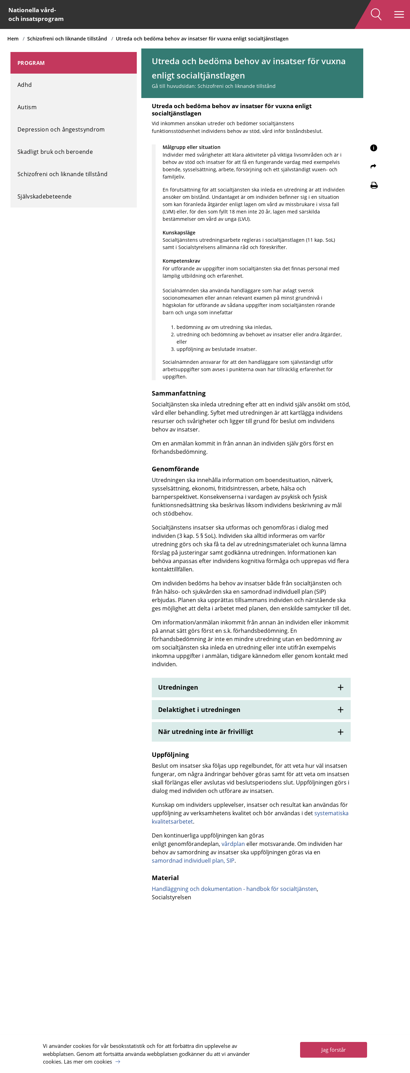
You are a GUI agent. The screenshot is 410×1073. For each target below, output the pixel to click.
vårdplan (239, 890)
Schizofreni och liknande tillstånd (70, 38)
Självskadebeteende (44, 192)
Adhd (24, 81)
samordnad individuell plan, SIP (232, 907)
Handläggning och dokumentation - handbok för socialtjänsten (240, 936)
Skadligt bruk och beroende (55, 148)
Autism (27, 103)
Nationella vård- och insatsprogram (39, 15)
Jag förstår (333, 1046)
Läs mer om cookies (88, 1058)
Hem (16, 38)
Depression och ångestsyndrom (61, 125)
